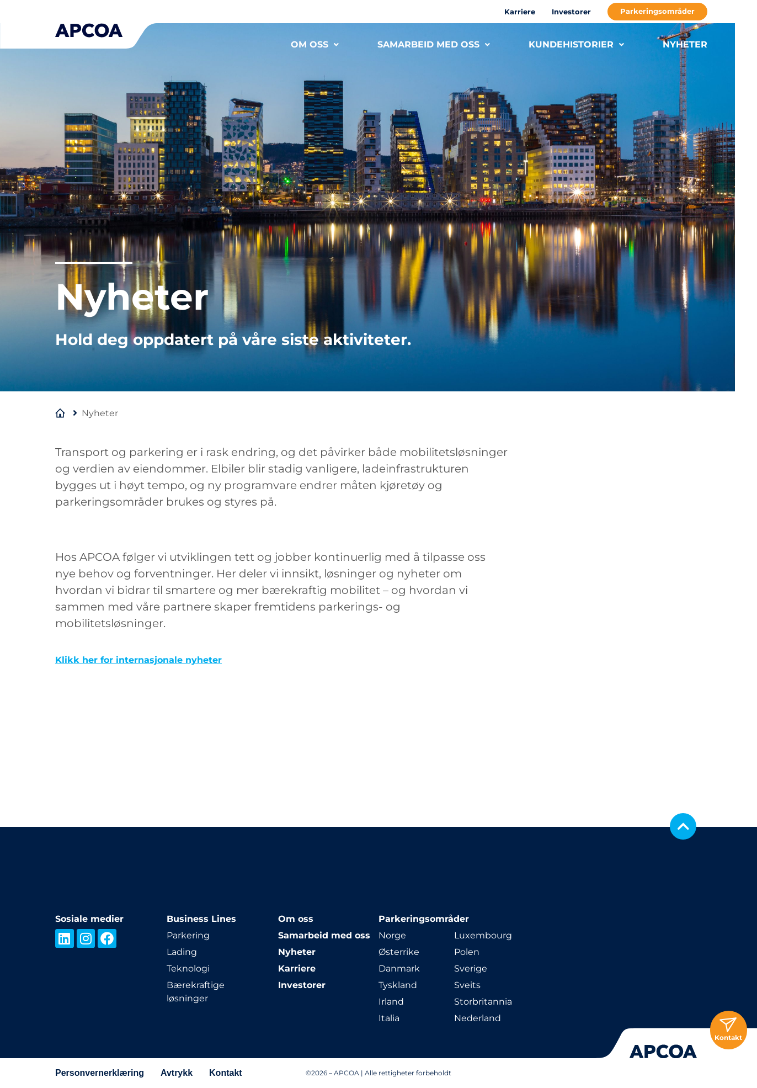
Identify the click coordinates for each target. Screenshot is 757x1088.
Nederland (477, 1018)
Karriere (519, 11)
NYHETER (685, 44)
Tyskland (397, 985)
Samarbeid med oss (324, 935)
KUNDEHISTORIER (576, 44)
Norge (392, 935)
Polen (466, 952)
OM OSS (315, 44)
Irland (391, 1001)
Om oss (295, 919)
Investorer (571, 11)
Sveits (467, 985)
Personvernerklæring (99, 1073)
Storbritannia (483, 1001)
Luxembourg (483, 935)
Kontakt (225, 1073)
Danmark (399, 968)
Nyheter (297, 952)
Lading (182, 952)
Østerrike (398, 952)
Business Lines (201, 919)
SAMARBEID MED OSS (433, 44)
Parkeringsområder (657, 11)
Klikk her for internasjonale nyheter (138, 660)
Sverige (470, 968)
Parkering (188, 935)
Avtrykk (177, 1073)
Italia (388, 1018)
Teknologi (188, 968)
